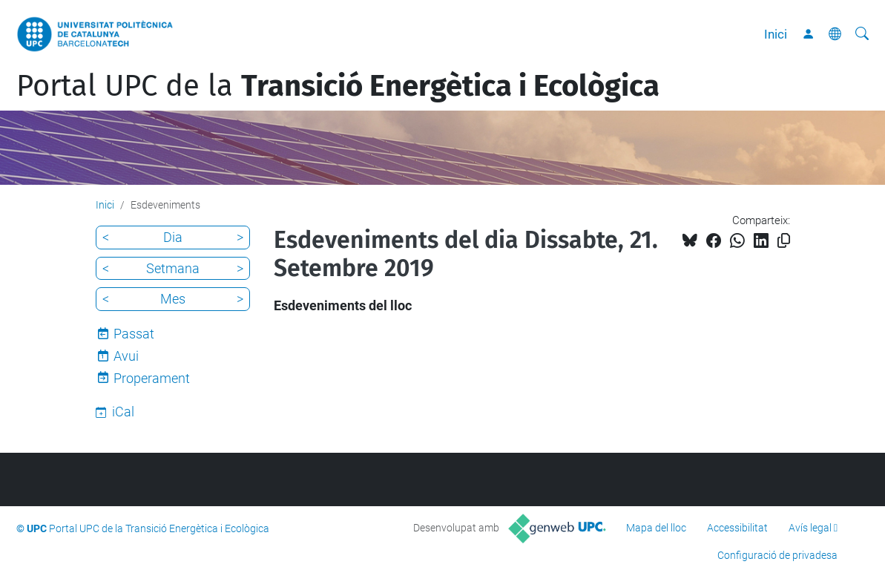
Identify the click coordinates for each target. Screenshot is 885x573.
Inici (775, 34)
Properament (151, 378)
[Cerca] (862, 34)
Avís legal (810, 528)
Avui (126, 356)
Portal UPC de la (337, 86)
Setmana (173, 268)
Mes (172, 299)
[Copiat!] (783, 240)
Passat (133, 333)
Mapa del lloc (656, 528)
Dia (172, 237)
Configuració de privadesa (777, 555)
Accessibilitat (737, 528)
